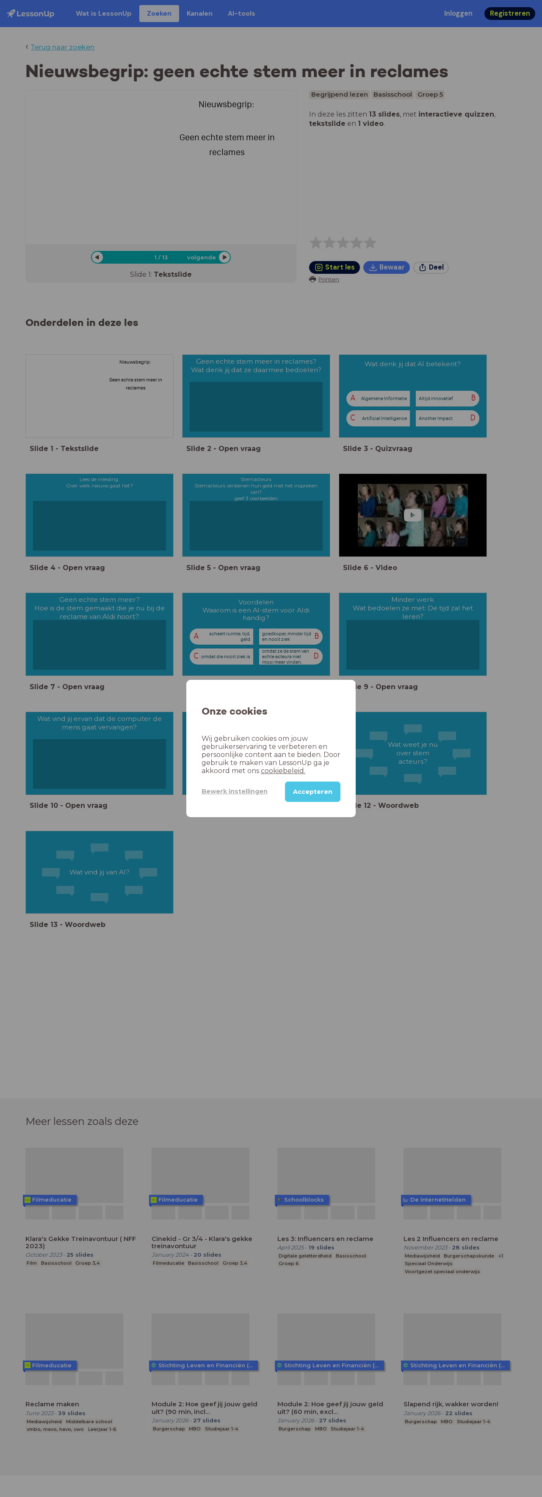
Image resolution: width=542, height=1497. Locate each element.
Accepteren (312, 792)
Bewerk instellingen (235, 791)
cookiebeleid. (283, 771)
